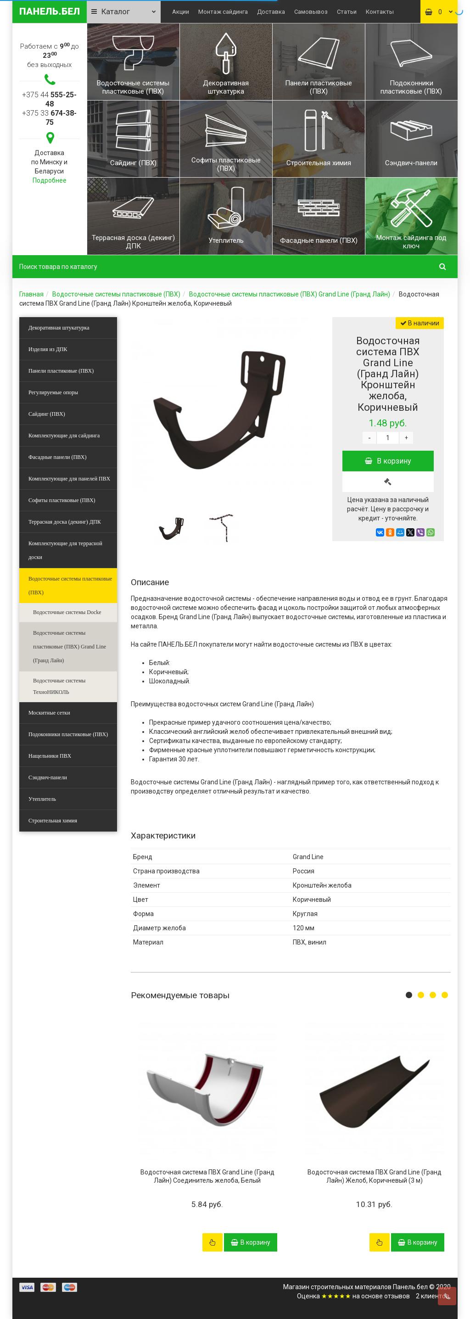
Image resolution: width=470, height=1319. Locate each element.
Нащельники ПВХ (49, 756)
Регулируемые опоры (53, 392)
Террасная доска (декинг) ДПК (64, 522)
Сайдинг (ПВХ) (46, 414)
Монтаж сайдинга (223, 11)
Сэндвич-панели (47, 777)
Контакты (380, 11)
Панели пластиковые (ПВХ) (61, 371)
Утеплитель (42, 799)
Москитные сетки (49, 713)
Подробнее (50, 180)
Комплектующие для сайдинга (64, 435)
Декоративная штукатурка (59, 327)
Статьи (347, 11)
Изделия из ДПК (47, 349)
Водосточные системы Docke (67, 612)
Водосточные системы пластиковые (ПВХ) (116, 294)
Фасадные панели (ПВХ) (57, 457)
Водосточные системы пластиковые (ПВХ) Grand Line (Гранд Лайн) (289, 294)
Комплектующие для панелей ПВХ (69, 478)
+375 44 (49, 99)
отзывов (397, 1296)
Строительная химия (52, 820)
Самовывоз (311, 11)
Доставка (271, 11)
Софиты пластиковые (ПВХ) (61, 500)
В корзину (388, 461)
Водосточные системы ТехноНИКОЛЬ (59, 686)
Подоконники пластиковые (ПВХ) (68, 734)
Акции (180, 11)
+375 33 (49, 118)
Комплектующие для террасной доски (65, 550)
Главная (31, 294)
